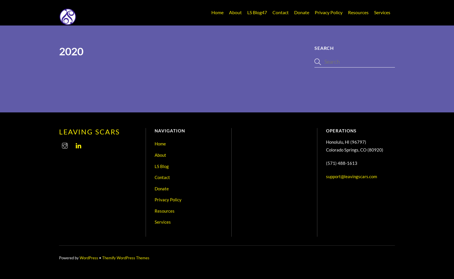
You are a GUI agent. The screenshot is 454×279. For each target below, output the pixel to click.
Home (217, 12)
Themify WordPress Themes (125, 258)
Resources (358, 12)
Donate (301, 12)
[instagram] (65, 144)
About (235, 12)
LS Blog (257, 12)
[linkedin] (78, 144)
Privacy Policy (329, 12)
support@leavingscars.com (351, 176)
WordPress (89, 258)
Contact (280, 12)
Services (382, 12)
